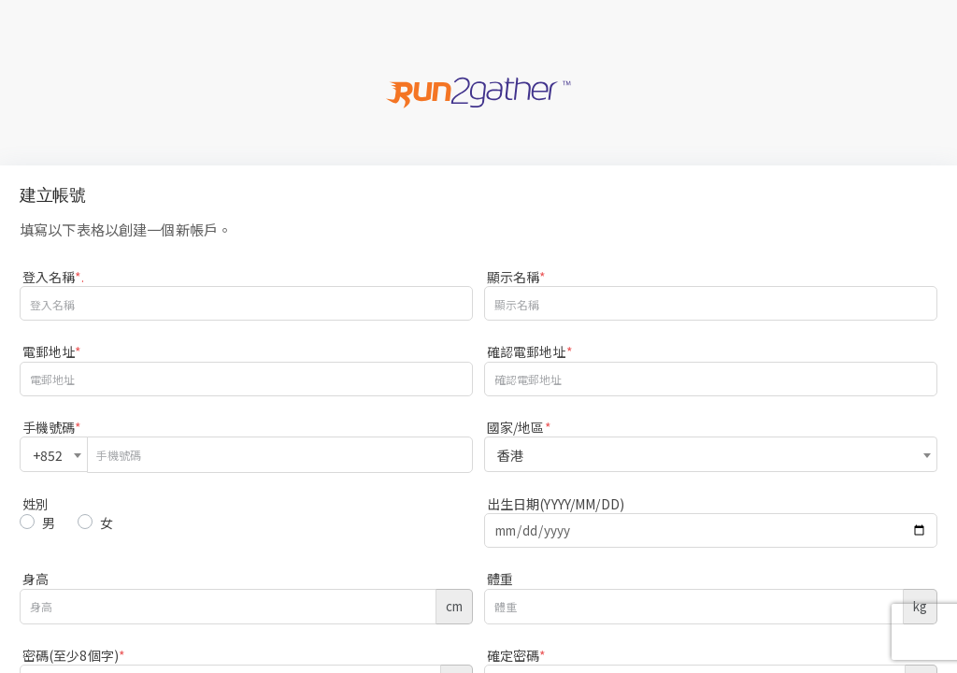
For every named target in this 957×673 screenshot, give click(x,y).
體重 (500, 578)
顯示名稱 (517, 276)
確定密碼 (517, 655)
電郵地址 (52, 351)
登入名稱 (53, 276)
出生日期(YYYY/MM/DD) (555, 503)
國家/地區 (519, 427)
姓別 (35, 503)
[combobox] (54, 454)
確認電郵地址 (530, 351)
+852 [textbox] (48, 455)
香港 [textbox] (510, 455)
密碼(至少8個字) (73, 655)
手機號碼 (52, 427)
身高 (35, 578)
